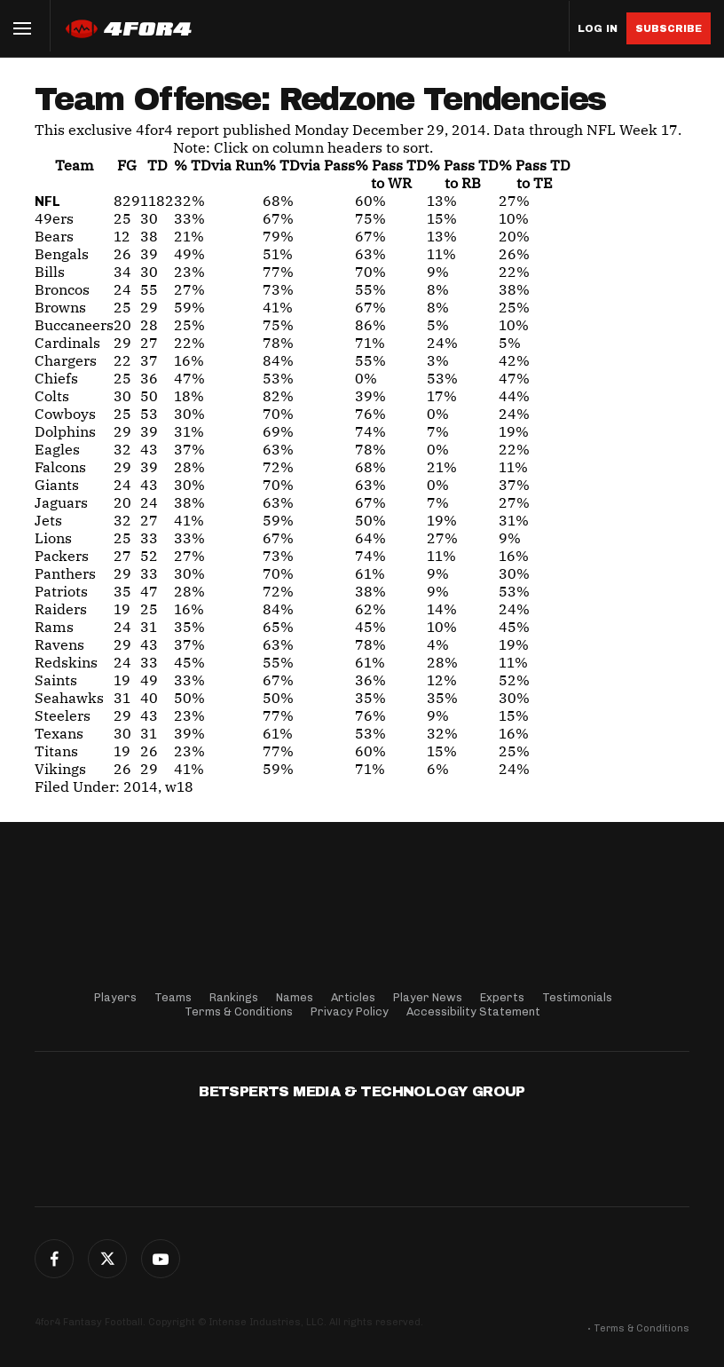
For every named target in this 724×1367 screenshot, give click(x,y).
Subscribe (668, 28)
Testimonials (577, 997)
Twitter (107, 1259)
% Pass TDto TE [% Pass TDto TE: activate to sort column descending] (535, 174)
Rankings (233, 997)
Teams (173, 997)
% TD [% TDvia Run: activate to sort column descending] (218, 165)
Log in (598, 29)
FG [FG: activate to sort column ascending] (127, 165)
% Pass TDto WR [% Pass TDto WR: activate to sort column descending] (391, 174)
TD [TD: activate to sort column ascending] (157, 165)
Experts (502, 997)
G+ (161, 1259)
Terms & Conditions (239, 1011)
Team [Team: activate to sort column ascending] (74, 165)
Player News (427, 997)
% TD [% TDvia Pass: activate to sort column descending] (309, 165)
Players (115, 997)
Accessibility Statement (473, 1011)
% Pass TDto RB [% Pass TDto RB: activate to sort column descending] (463, 174)
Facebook (54, 1259)
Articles (353, 997)
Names (294, 997)
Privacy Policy (350, 1011)
